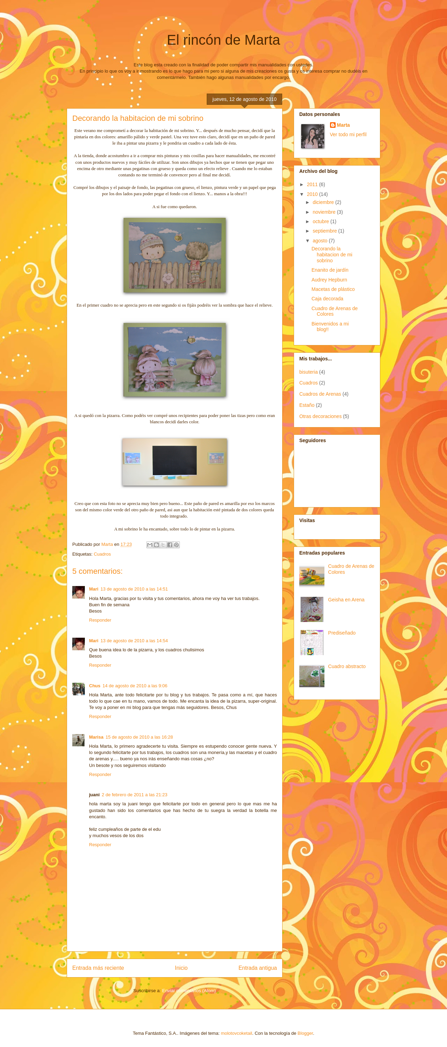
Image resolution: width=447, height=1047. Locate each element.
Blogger (305, 1033)
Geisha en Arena (346, 599)
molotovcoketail (236, 1033)
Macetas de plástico (333, 289)
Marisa (96, 737)
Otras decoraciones (320, 416)
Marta (343, 125)
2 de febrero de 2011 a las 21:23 (134, 794)
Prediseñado (342, 633)
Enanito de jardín (330, 270)
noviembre (325, 212)
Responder (100, 620)
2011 (313, 184)
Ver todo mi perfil (348, 134)
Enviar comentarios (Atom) (189, 990)
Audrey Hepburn (329, 280)
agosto (321, 240)
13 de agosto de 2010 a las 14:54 (134, 640)
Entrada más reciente (98, 968)
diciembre (324, 202)
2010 (313, 194)
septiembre (325, 231)
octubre (321, 221)
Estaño (307, 405)
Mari (93, 589)
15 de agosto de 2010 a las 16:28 (139, 737)
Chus (95, 685)
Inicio (181, 968)
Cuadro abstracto (347, 666)
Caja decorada (327, 298)
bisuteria (308, 372)
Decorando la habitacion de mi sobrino (332, 254)
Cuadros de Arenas (320, 394)
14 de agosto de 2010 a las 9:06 (135, 685)
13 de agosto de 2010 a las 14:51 (134, 589)
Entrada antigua (258, 968)
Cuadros (102, 554)
